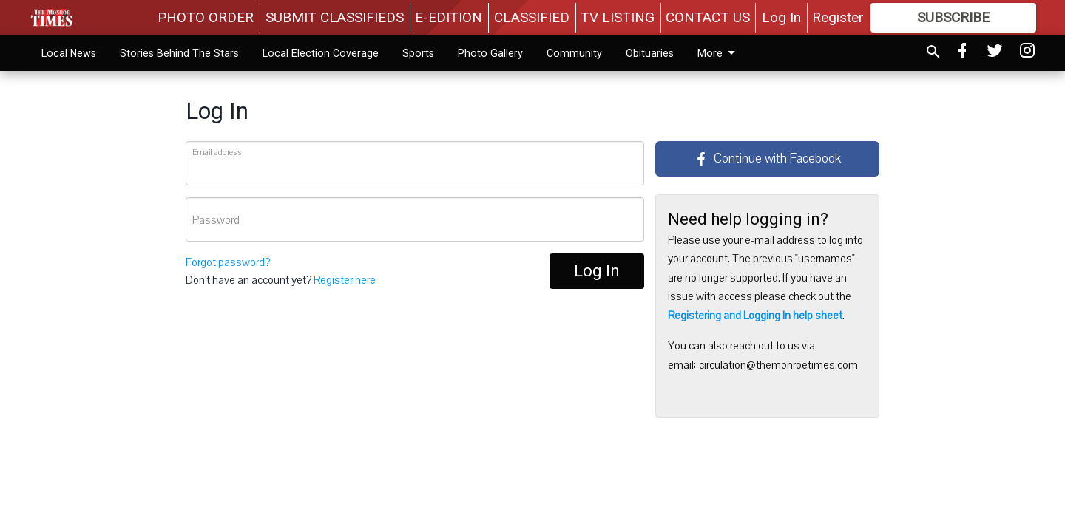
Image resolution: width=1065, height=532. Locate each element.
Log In (781, 17)
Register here (345, 280)
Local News (68, 53)
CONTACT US (708, 17)
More (784, 53)
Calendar (718, 53)
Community (574, 53)
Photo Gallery (490, 53)
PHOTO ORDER (206, 17)
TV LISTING (618, 17)
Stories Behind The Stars (179, 53)
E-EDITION (448, 17)
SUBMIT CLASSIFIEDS (335, 17)
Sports (418, 53)
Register (838, 17)
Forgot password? (228, 262)
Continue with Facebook (767, 158)
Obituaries (650, 53)
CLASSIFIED (531, 17)
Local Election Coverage (321, 53)
